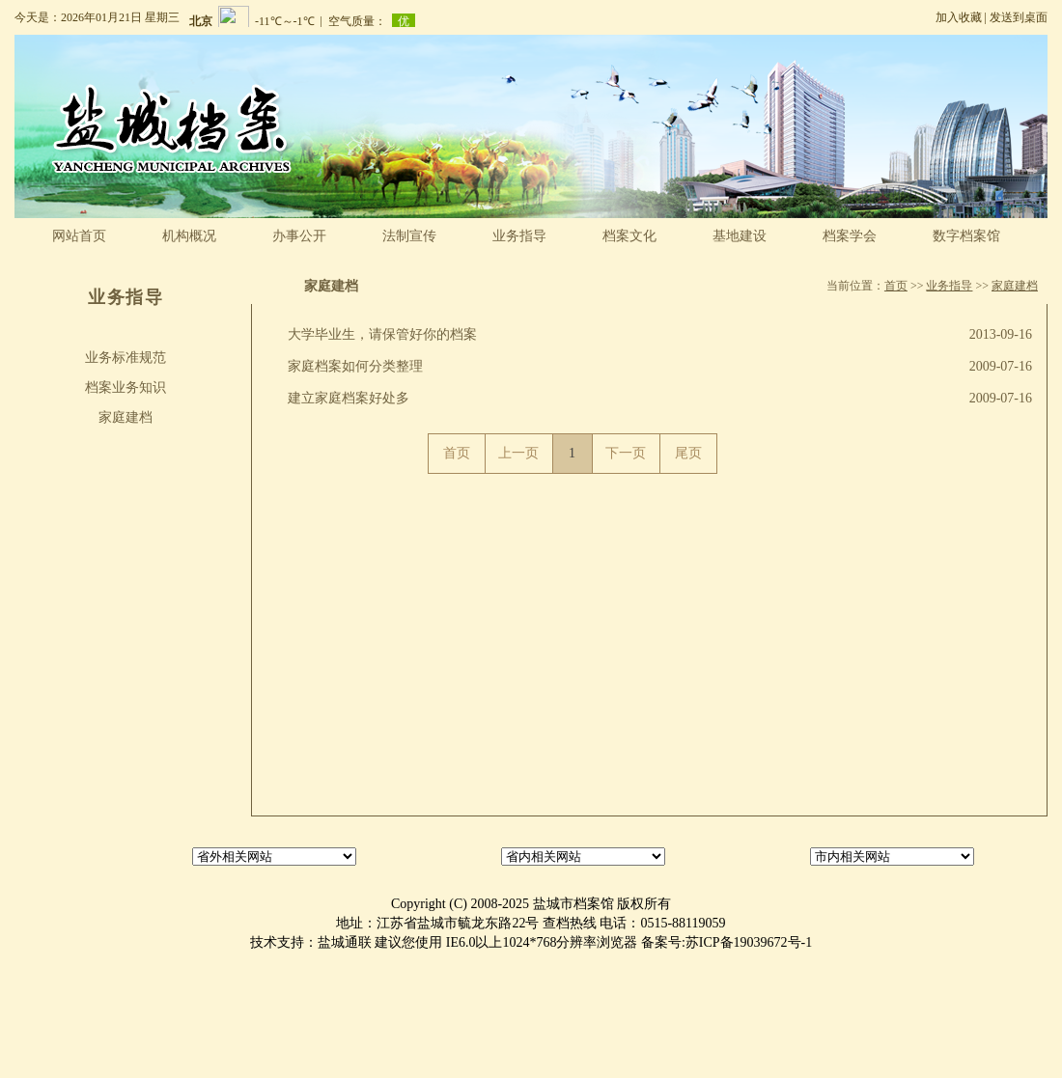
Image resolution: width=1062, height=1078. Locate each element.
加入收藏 (959, 17)
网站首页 (79, 236)
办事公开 (299, 236)
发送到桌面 (1019, 17)
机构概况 (189, 236)
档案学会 (850, 236)
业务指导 (519, 236)
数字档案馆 (966, 236)
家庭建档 (125, 417)
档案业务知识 (125, 387)
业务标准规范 (125, 357)
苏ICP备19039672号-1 (748, 942)
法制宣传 (409, 236)
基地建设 (740, 236)
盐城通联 (345, 942)
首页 (896, 285)
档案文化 (629, 236)
